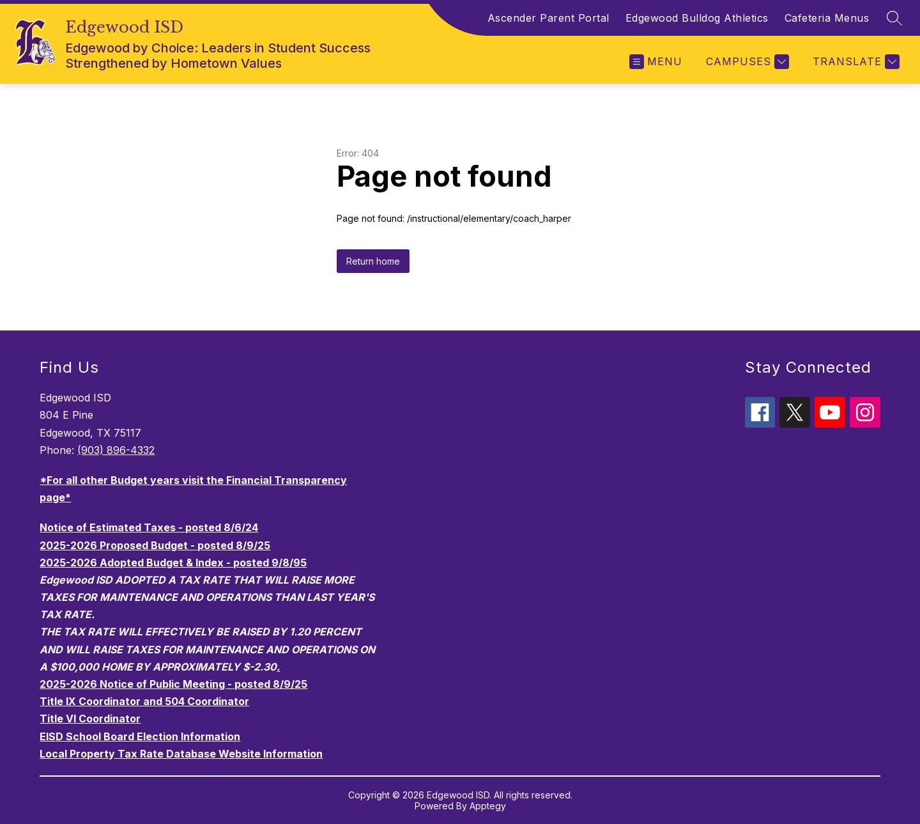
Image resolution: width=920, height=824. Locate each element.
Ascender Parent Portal (548, 18)
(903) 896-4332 (116, 450)
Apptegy (488, 805)
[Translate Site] (854, 62)
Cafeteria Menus (827, 18)
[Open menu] (655, 62)
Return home (373, 261)
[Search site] (894, 18)
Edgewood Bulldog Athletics (697, 18)
